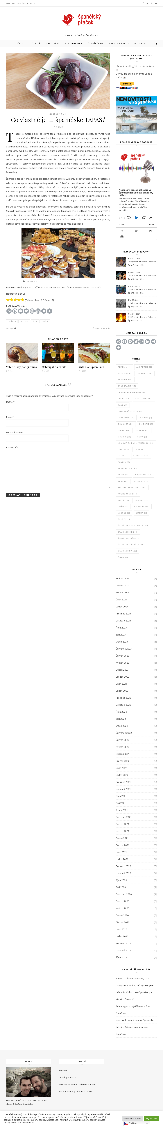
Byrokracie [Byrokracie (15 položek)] (127, 386)
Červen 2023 (122, 655)
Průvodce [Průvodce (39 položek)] (143, 475)
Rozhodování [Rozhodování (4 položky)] (128, 494)
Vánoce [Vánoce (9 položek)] (124, 513)
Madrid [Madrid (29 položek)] (124, 437)
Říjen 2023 (121, 627)
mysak (13, 328)
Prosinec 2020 (123, 866)
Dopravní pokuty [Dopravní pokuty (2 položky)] (130, 411)
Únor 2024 (121, 599)
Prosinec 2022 (123, 697)
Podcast (139, 43)
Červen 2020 (122, 901)
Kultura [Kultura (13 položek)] (142, 430)
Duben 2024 (122, 585)
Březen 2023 (122, 676)
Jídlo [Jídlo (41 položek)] (123, 430)
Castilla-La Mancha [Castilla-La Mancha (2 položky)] (131, 392)
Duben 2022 (122, 753)
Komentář (12, 447)
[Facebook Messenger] (20, 311)
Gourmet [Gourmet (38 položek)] (126, 424)
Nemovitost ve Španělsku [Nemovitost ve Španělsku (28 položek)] (136, 443)
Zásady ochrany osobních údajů (75, 1091)
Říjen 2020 (121, 880)
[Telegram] (43, 311)
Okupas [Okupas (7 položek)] (142, 449)
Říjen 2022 (121, 711)
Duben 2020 (122, 915)
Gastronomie (73, 43)
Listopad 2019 (123, 950)
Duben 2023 (122, 669)
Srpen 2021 (122, 809)
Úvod (21, 43)
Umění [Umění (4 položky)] (123, 506)
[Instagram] (32, 311)
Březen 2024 (122, 592)
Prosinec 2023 (123, 613)
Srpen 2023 (122, 641)
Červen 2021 (122, 823)
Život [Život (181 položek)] (124, 557)
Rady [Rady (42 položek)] (123, 481)
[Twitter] (26, 311)
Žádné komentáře (101, 328)
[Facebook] (14, 311)
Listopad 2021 (123, 788)
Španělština (96, 43)
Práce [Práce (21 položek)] (124, 475)
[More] (49, 311)
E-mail (10, 417)
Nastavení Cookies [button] (132, 1118)
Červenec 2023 (124, 648)
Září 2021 (121, 802)
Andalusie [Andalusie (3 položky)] (144, 367)
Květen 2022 (122, 746)
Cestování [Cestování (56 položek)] (144, 398)
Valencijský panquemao (21, 367)
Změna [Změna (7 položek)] (141, 513)
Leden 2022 (122, 774)
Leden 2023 (122, 690)
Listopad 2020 (123, 873)
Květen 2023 (122, 662)
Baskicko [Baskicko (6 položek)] (145, 373)
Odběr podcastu (26, 3)
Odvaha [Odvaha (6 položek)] (124, 449)
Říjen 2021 (121, 795)
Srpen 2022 (122, 725)
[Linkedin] (38, 311)
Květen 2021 (122, 830)
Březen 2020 (122, 922)
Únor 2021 (121, 852)
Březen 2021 (122, 845)
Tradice (44, 321)
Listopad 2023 (123, 620)
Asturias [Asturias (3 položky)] (125, 373)
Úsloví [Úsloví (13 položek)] (124, 519)
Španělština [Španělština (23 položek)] (127, 551)
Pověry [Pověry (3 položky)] (124, 462)
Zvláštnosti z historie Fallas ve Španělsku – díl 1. (142, 319)
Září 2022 (121, 718)
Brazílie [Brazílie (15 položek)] (125, 379)
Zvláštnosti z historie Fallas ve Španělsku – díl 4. (142, 277)
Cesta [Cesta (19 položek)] (124, 398)
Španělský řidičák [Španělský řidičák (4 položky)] (130, 544)
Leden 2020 (122, 936)
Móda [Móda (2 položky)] (142, 437)
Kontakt (10, 3)
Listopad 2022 (123, 704)
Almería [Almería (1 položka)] (124, 367)
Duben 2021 (122, 838)
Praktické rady (119, 43)
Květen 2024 (122, 578)
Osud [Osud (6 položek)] (123, 456)
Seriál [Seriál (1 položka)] (123, 500)
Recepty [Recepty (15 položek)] (141, 481)
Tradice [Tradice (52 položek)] (142, 500)
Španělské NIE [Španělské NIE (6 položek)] (128, 532)
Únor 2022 (121, 767)
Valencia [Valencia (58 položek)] (141, 506)
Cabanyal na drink (54, 367)
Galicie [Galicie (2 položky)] (146, 418)
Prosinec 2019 (123, 943)
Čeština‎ (130, 1123)
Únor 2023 (121, 683)
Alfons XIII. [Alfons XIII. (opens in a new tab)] (65, 146)
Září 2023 (121, 634)
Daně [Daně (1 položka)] (122, 405)
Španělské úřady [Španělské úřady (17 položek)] (130, 538)
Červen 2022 (122, 739)
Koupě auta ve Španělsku (141, 1020)
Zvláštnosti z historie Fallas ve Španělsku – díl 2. (142, 305)
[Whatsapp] (9, 311)
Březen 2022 (122, 760)
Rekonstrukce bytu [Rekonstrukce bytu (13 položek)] (132, 487)
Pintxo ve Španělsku (91, 367)
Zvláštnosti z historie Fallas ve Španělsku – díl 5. (142, 263)
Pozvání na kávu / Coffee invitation (77, 1084)
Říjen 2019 (121, 957)
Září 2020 (121, 887)
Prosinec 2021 (123, 781)
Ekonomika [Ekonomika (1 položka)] (126, 418)
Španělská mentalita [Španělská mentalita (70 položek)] (133, 525)
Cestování (52, 43)
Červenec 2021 (124, 816)
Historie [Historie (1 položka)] (146, 424)
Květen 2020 (122, 908)
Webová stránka (14, 432)
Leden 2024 (122, 606)
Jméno (10, 401)
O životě (35, 43)
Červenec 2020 (124, 894)
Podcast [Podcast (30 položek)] (141, 456)
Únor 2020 (121, 929)
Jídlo (35, 321)
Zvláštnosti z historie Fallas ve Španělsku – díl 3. (142, 291)
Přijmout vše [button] (151, 1118)
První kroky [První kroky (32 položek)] (127, 468)
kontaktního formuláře (89, 287)
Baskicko (12, 321)
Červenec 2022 (124, 732)
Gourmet (24, 321)
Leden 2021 (122, 859)
